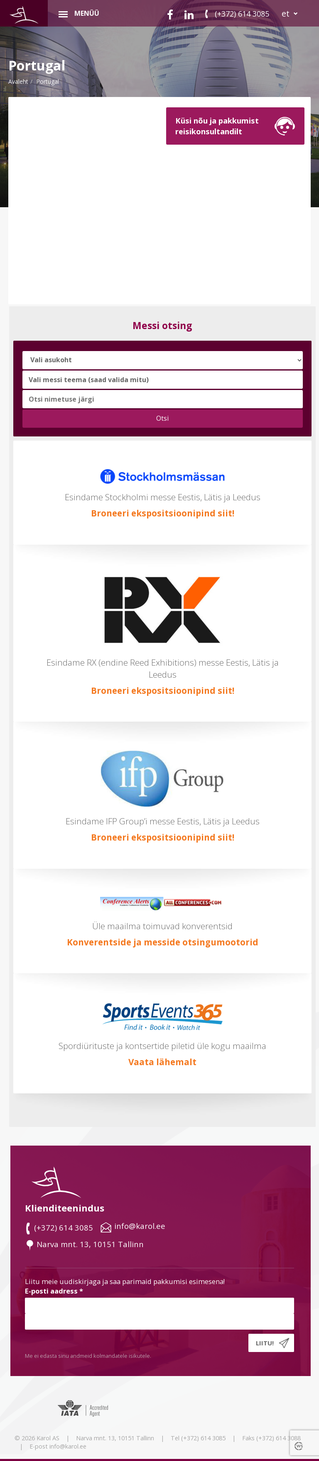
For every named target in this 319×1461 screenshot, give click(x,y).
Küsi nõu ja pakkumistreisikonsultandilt (217, 125)
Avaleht (18, 81)
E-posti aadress (54, 1291)
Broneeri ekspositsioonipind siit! (162, 513)
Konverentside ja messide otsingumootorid (162, 942)
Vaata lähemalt (162, 1062)
